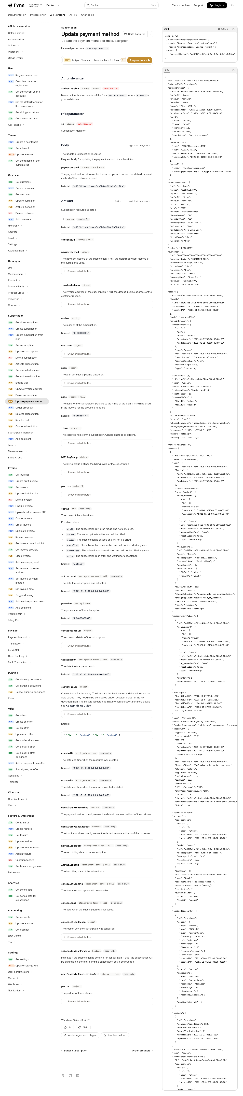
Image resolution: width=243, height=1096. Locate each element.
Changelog (87, 16)
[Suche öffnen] (121, 5)
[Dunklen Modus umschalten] (232, 5)
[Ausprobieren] (139, 60)
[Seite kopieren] (134, 34)
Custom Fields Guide (78, 705)
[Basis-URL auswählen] (85, 60)
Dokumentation (17, 16)
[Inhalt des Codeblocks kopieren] (233, 29)
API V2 (73, 16)
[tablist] (196, 70)
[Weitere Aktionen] (150, 34)
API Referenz (57, 16)
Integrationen (38, 16)
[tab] (167, 70)
